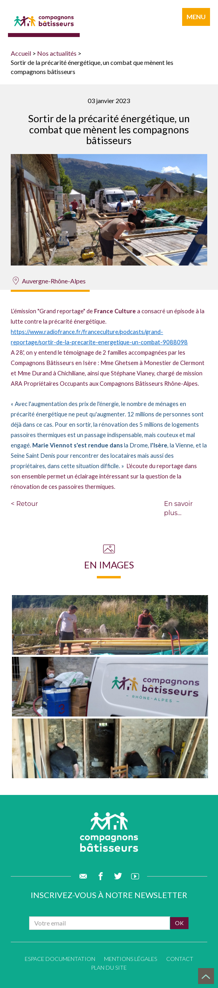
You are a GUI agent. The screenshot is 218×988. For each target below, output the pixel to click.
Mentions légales (130, 958)
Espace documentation (60, 958)
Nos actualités (57, 53)
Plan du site (109, 967)
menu (196, 16)
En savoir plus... (178, 508)
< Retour (24, 504)
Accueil (21, 53)
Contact (179, 958)
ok (179, 923)
